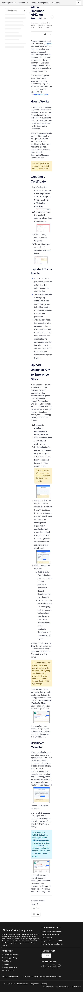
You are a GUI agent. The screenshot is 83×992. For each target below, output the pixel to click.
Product (22, 3)
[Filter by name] (16, 10)
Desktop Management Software (52, 944)
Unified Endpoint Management (52, 931)
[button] (78, 2)
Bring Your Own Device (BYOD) (52, 941)
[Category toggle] (31, 12)
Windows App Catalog (9, 958)
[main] (41, 464)
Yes (36, 908)
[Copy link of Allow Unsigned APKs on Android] (44, 18)
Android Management (40, 3)
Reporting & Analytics (9, 967)
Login (46, 955)
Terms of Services (8, 984)
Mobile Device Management (51, 934)
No (36, 914)
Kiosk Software (47, 938)
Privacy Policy (22, 984)
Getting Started (9, 3)
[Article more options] (50, 34)
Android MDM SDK (8, 970)
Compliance (34, 984)
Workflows (5, 964)
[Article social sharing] (45, 34)
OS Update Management (10, 954)
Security (44, 984)
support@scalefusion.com (50, 976)
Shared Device (7, 961)
